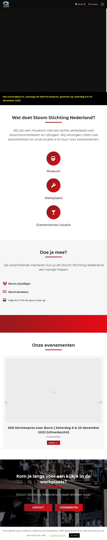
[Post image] (53, 391)
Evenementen (53, 437)
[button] (6, 402)
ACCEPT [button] (74, 535)
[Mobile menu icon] (102, 4)
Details (53, 443)
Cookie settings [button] (57, 535)
